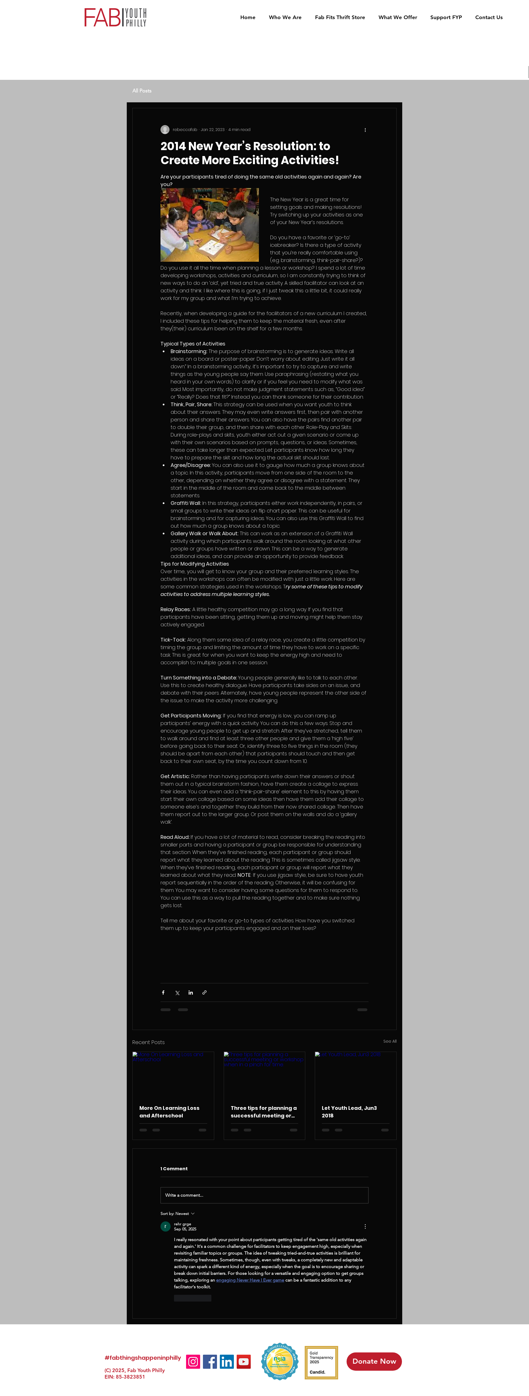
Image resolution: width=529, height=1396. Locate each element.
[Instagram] (193, 1362)
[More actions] (365, 129)
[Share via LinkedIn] (190, 992)
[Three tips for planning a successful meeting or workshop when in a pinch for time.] (264, 1074)
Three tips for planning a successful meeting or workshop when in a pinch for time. (264, 1111)
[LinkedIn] (227, 1362)
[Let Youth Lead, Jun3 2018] (355, 1074)
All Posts (142, 91)
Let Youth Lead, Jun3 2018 (349, 1111)
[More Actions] (365, 1226)
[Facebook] (210, 1362)
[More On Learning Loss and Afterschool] (173, 1074)
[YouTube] (244, 1362)
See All (390, 1041)
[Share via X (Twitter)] (177, 992)
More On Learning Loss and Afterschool (169, 1111)
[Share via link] (204, 992)
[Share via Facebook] (163, 992)
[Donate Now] (374, 1361)
